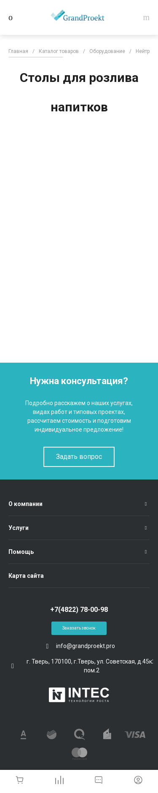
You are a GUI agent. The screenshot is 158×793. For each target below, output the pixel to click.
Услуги (18, 527)
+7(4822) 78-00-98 (79, 610)
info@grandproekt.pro (85, 646)
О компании (25, 504)
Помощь (21, 551)
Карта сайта (26, 575)
